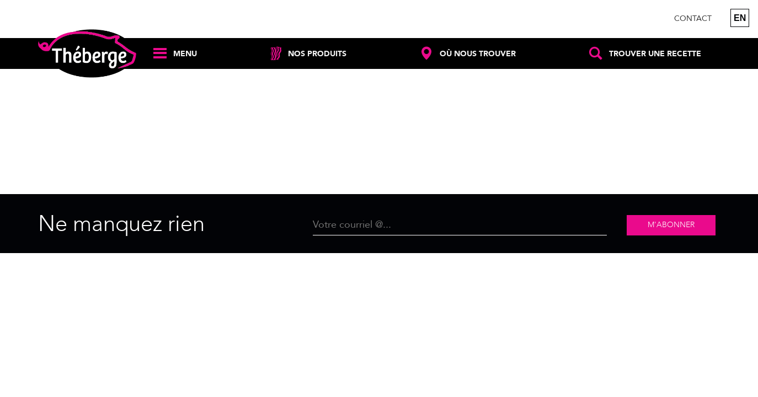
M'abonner (671, 224)
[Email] (460, 225)
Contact (693, 18)
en (740, 18)
